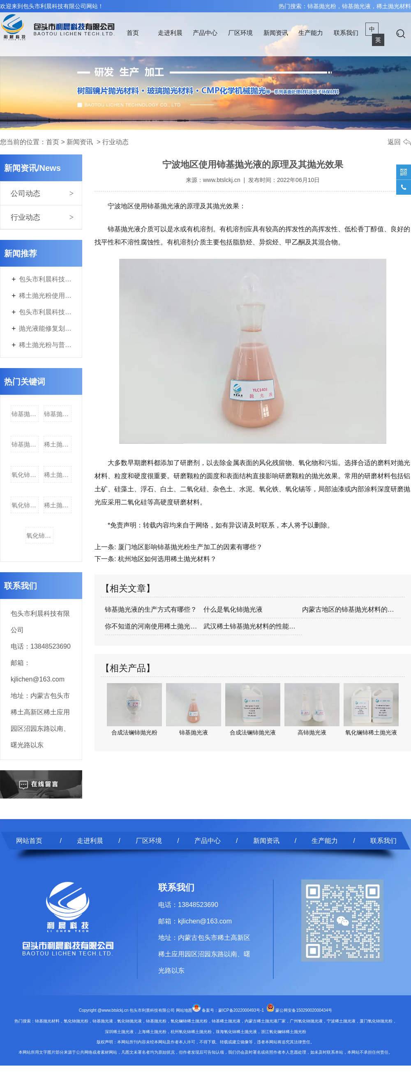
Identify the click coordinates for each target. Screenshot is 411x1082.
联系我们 (346, 32)
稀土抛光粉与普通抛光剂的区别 (45, 344)
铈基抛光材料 (25, 444)
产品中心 (205, 32)
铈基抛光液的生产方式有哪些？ (151, 609)
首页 (133, 32)
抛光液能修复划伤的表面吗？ (45, 328)
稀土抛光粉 (57, 505)
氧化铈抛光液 (25, 474)
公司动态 (25, 193)
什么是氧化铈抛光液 (233, 609)
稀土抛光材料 (57, 444)
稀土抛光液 (57, 474)
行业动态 (25, 217)
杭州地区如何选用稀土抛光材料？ (166, 558)
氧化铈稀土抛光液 (39, 535)
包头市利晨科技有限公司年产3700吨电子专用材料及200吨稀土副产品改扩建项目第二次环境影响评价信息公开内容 (45, 279)
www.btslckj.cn (221, 180)
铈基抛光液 (57, 413)
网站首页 (29, 840)
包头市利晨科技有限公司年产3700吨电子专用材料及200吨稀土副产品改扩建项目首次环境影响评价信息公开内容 (45, 311)
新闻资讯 (275, 32)
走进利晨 (170, 32)
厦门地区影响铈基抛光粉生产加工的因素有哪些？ (189, 546)
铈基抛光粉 (25, 413)
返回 (394, 141)
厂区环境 (240, 32)
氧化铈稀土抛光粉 (25, 505)
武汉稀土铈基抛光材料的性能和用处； (252, 626)
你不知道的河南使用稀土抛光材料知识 (154, 626)
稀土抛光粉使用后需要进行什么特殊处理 (45, 295)
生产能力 (310, 32)
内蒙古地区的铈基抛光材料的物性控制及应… (351, 609)
